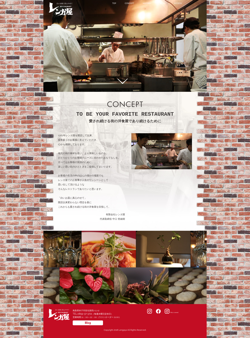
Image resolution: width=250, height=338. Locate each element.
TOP (114, 3)
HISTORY (147, 3)
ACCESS (178, 3)
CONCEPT (129, 3)
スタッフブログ (88, 322)
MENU (162, 3)
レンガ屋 (53, 3)
